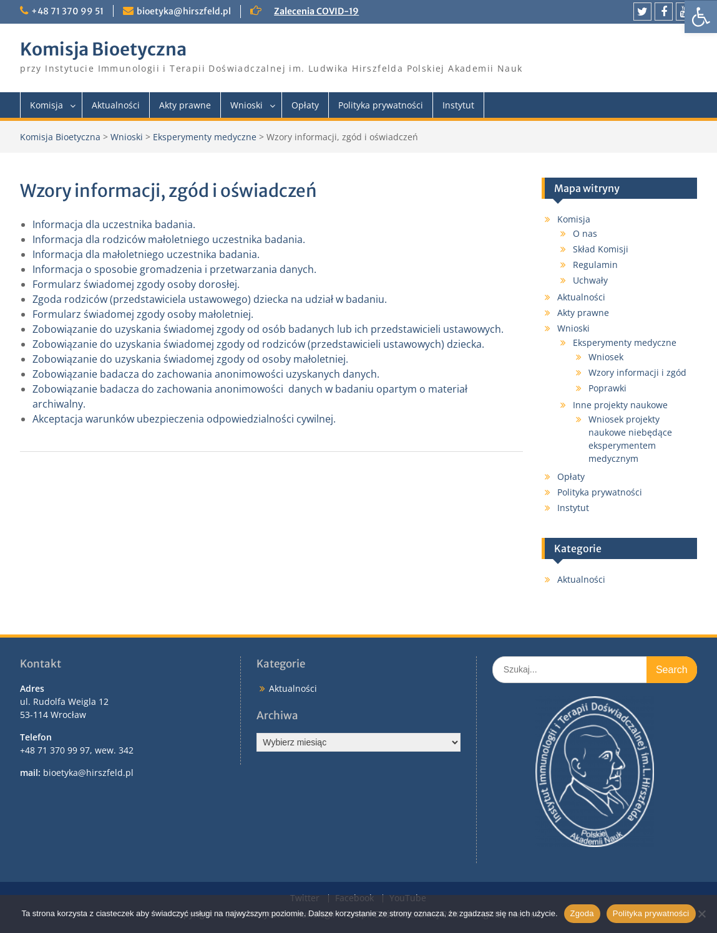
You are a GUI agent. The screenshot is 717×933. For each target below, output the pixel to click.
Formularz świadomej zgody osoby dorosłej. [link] (136, 284)
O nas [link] (585, 233)
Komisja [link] (46, 105)
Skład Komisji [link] (600, 249)
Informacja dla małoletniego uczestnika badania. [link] (146, 254)
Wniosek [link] (605, 357)
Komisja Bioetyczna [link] (103, 49)
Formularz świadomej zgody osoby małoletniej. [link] (142, 314)
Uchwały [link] (590, 280)
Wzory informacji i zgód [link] (637, 372)
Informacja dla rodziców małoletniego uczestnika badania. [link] (168, 239)
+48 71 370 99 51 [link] (67, 11)
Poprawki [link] (607, 388)
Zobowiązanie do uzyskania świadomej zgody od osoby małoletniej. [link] (190, 359)
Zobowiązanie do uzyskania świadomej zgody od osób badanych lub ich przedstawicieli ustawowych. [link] (268, 329)
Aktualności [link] (116, 105)
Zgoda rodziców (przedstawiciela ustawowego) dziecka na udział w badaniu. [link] (209, 299)
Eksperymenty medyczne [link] (204, 137)
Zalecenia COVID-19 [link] (316, 11)
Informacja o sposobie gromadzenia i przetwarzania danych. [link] (174, 269)
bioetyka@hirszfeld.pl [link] (184, 11)
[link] (701, 17)
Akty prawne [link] (185, 105)
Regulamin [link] (595, 264)
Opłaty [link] (305, 105)
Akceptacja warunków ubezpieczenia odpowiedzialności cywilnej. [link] (184, 419)
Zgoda (582, 913)
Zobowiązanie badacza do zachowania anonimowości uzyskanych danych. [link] (205, 374)
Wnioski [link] (246, 105)
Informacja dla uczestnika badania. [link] (113, 224)
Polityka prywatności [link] (380, 105)
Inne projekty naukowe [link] (620, 405)
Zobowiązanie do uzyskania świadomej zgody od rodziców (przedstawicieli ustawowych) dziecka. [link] (258, 344)
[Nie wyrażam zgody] (701, 913)
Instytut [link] (458, 105)
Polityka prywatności (651, 913)
